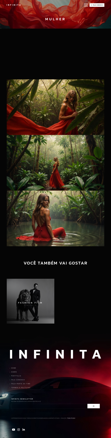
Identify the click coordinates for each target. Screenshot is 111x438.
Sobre (14, 372)
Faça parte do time (21, 384)
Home (13, 368)
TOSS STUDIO (71, 418)
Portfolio (16, 376)
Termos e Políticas (20, 387)
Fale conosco (97, 5)
